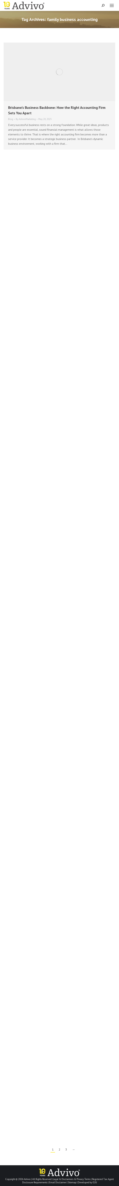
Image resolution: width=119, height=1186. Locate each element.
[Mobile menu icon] (111, 5)
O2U (95, 1182)
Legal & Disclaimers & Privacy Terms (72, 1179)
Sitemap (72, 1182)
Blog (10, 119)
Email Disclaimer (57, 1182)
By (26, 119)
